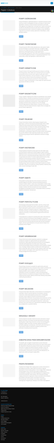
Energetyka (3, 433)
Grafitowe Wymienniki (5, 418)
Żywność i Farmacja (4, 430)
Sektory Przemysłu (11, 7)
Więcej (21, 36)
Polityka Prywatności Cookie (6, 411)
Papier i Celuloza (4, 432)
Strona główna (3, 7)
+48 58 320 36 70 (4, 400)
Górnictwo (3, 439)
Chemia (2, 436)
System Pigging (4, 421)
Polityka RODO (3, 410)
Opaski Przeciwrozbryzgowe (6, 422)
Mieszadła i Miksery (4, 419)
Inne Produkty (3, 424)
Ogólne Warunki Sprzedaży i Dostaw (7, 408)
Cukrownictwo (3, 435)
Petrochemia (3, 438)
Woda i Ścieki (3, 429)
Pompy (2, 416)
